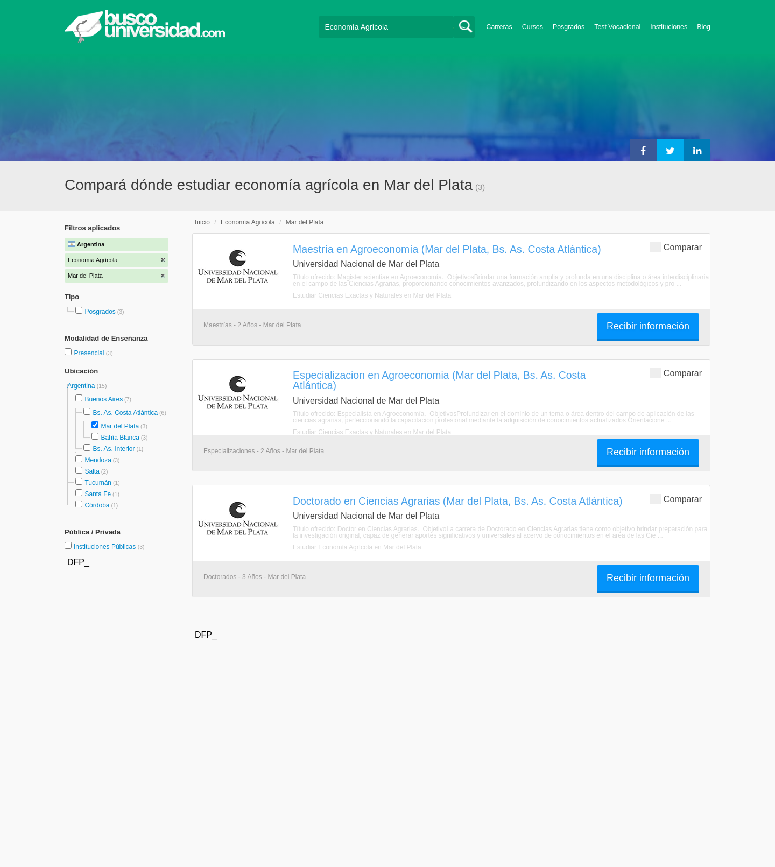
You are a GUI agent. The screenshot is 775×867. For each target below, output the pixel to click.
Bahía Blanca (120, 437)
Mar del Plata (120, 426)
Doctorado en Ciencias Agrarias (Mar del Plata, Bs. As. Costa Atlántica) (458, 501)
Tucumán (97, 483)
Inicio (202, 222)
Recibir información (648, 326)
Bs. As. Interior (114, 449)
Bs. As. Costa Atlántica (125, 413)
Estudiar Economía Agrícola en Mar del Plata (357, 547)
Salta (91, 471)
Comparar (676, 247)
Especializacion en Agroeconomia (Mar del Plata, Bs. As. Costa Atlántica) (439, 380)
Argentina (82, 386)
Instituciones (668, 27)
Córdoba (96, 505)
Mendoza (97, 460)
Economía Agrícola (248, 222)
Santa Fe (97, 494)
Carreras (499, 27)
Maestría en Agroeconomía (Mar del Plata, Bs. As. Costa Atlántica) (447, 249)
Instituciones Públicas (109, 547)
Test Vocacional (617, 27)
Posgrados (568, 27)
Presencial (89, 353)
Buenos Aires (103, 399)
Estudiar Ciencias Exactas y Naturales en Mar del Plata (372, 295)
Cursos (532, 27)
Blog (703, 27)
